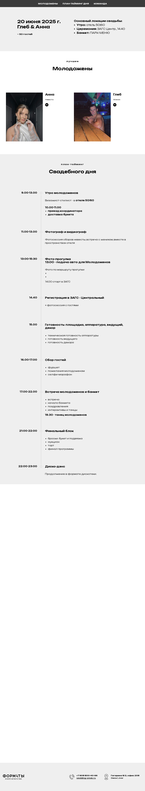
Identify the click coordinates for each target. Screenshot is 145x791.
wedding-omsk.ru (86, 778)
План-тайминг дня (76, 4)
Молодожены (48, 4)
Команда (100, 4)
